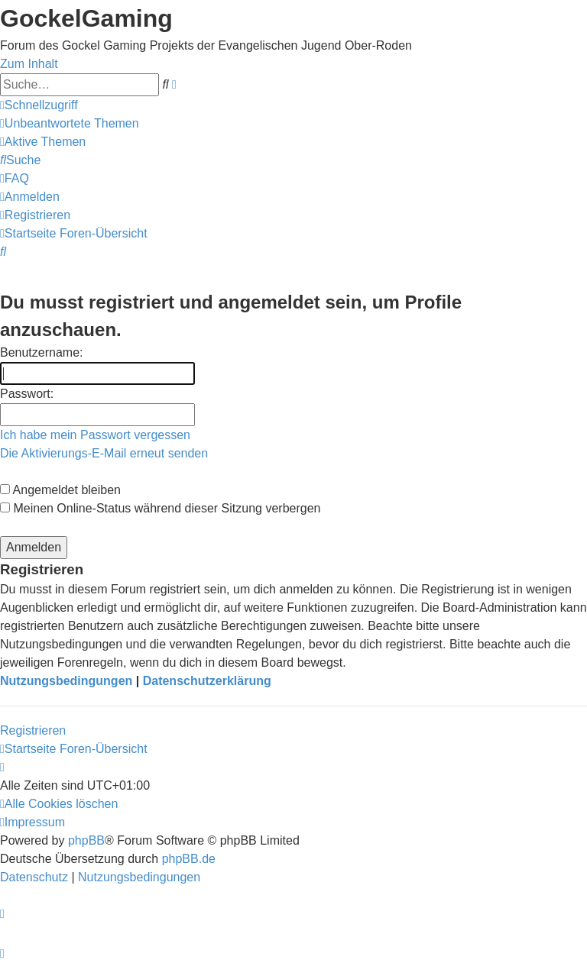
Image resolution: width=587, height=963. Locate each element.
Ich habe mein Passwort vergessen (95, 434)
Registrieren (33, 730)
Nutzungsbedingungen (66, 680)
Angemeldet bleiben (60, 489)
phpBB (86, 840)
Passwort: (27, 393)
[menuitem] (69, 123)
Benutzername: (41, 352)
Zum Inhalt (29, 63)
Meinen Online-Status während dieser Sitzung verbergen (160, 508)
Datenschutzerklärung (207, 680)
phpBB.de (189, 858)
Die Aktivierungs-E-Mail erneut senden (104, 453)
